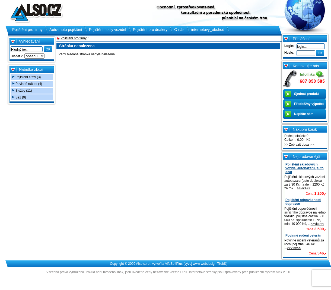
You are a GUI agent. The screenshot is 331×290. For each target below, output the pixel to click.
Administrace (168, 279)
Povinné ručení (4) (28, 84)
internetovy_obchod (207, 29)
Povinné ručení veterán (303, 235)
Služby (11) (23, 91)
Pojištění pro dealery (150, 29)
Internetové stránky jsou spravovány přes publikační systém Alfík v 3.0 (239, 272)
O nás (179, 29)
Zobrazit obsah (299, 144)
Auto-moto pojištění (65, 29)
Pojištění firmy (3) (28, 77)
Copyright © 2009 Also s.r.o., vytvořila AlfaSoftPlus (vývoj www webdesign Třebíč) (168, 264)
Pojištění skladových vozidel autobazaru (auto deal (304, 168)
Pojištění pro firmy (74, 38)
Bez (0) (20, 97)
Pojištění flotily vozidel (107, 29)
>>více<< (303, 188)
